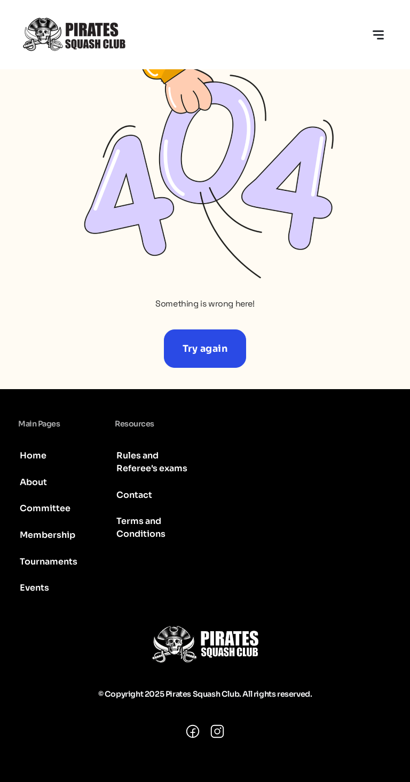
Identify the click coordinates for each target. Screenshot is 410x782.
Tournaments (48, 561)
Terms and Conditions (140, 527)
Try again (205, 348)
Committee (45, 508)
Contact (134, 495)
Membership (47, 535)
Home (33, 455)
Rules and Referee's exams (151, 462)
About (33, 482)
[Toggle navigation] (378, 34)
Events (34, 587)
